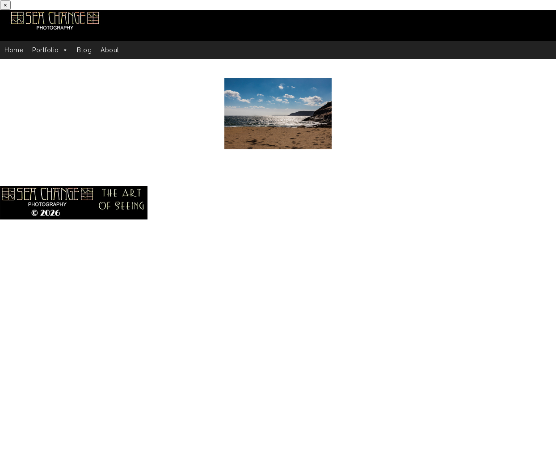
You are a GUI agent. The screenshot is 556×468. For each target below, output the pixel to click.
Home (13, 50)
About (110, 50)
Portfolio (50, 50)
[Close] (5, 5)
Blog (84, 50)
